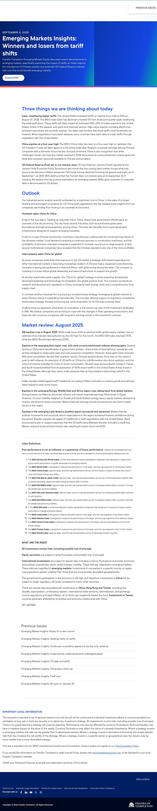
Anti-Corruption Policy (127, 746)
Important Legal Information (27, 788)
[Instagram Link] (40, 791)
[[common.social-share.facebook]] (24, 613)
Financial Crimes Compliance (102, 788)
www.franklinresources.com (106, 752)
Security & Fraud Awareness (76, 788)
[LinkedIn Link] (26, 791)
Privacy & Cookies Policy (52, 788)
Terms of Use (8, 788)
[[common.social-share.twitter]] (34, 613)
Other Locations (142, 779)
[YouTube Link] (31, 791)
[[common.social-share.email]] (39, 613)
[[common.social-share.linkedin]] (29, 613)
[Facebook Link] (21, 791)
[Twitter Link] (35, 791)
